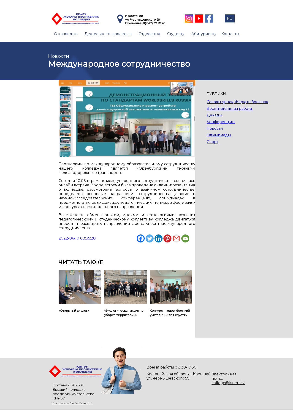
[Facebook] (141, 238)
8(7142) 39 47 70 (154, 23)
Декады (214, 115)
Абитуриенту (204, 34)
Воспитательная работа (229, 108)
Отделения (149, 34)
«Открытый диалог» (74, 310)
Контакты (230, 34)
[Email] (185, 238)
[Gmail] (176, 238)
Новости (215, 128)
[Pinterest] (167, 238)
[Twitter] (150, 238)
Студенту (175, 34)
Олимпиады (219, 135)
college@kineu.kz (228, 383)
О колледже (66, 34)
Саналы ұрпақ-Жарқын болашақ (237, 102)
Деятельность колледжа (108, 34)
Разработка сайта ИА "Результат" (72, 403)
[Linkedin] (159, 238)
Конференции (221, 122)
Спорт (212, 142)
